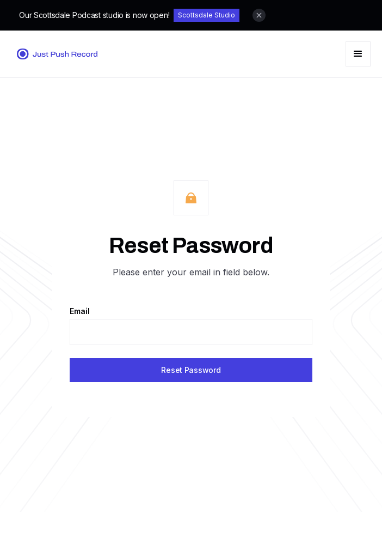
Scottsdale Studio (206, 15)
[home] (54, 54)
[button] (358, 54)
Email (80, 311)
